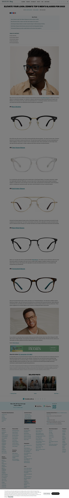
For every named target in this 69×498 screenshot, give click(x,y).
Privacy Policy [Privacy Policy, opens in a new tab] (10, 496)
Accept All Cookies (55, 493)
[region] (34, 493)
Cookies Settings (47, 493)
